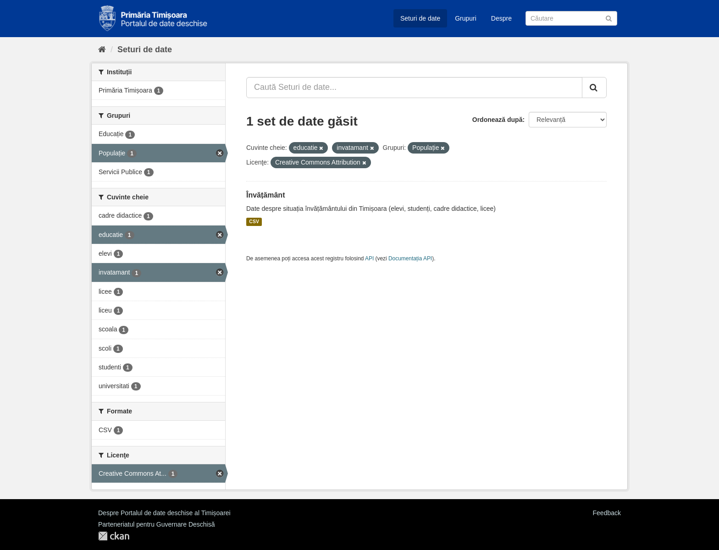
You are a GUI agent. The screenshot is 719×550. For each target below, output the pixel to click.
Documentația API (410, 258)
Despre (501, 18)
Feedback (607, 513)
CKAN (113, 536)
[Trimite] (609, 18)
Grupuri (465, 18)
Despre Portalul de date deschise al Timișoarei (164, 513)
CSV (254, 222)
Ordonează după (497, 119)
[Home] (102, 49)
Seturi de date (420, 18)
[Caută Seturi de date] (571, 18)
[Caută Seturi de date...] (414, 87)
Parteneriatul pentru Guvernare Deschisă (156, 524)
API (369, 258)
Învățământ (265, 195)
